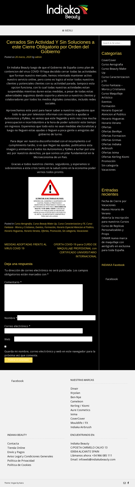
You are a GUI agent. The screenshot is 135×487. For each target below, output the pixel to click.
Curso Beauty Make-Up (45, 223)
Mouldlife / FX (79, 423)
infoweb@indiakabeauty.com (97, 459)
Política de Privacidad (20, 460)
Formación (50, 227)
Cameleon (77, 401)
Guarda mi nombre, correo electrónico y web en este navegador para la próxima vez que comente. (49, 353)
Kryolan (75, 393)
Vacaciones (82, 231)
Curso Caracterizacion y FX (71, 223)
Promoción (55, 231)
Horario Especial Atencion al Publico (75, 227)
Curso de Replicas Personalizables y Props (113, 230)
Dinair (74, 388)
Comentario (13, 282)
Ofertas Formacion (114, 135)
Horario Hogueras (13, 231)
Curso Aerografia (23, 223)
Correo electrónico (17, 326)
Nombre (10, 318)
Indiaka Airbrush (81, 427)
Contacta (13, 443)
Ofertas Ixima (110, 152)
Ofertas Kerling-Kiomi (115, 157)
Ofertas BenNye (112, 131)
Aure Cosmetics (80, 410)
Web (7, 339)
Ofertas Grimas (111, 140)
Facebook (112, 279)
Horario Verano (32, 231)
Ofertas (45, 231)
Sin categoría (69, 231)
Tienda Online (16, 448)
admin (38, 57)
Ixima (74, 414)
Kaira (21, 483)
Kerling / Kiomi (80, 405)
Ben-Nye (76, 397)
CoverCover (109, 60)
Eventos (39, 227)
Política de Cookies (19, 465)
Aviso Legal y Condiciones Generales (30, 456)
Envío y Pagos (16, 452)
